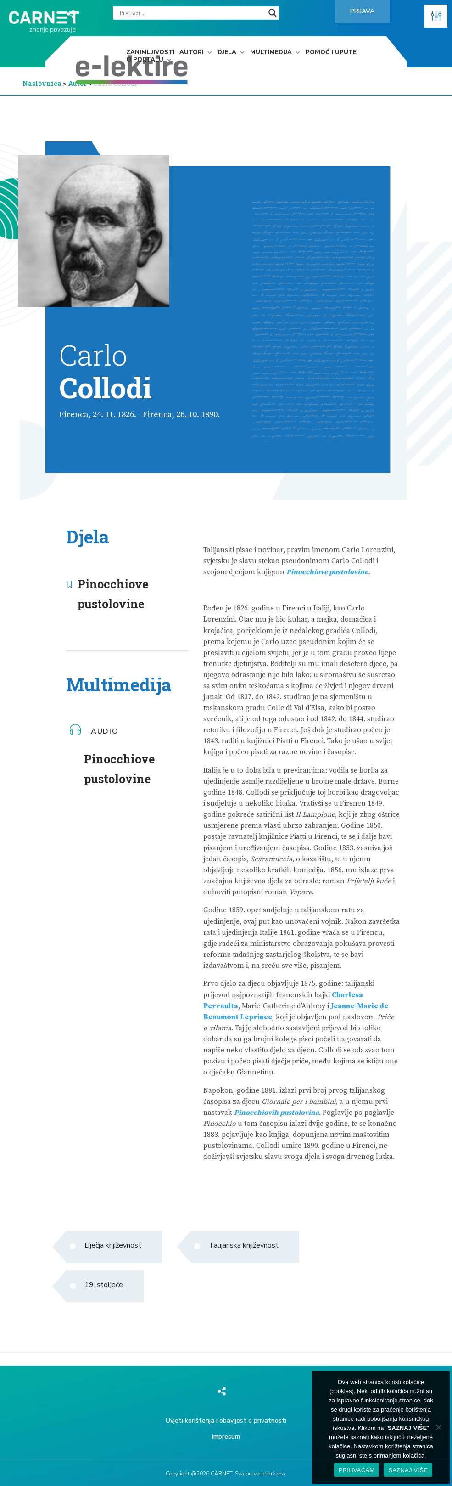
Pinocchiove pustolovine (113, 593)
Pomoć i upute (331, 53)
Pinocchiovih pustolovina (276, 1112)
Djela (227, 53)
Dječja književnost (112, 1245)
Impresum (226, 1436)
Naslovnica (41, 83)
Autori (191, 53)
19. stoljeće (103, 1285)
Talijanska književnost (244, 1245)
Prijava (362, 11)
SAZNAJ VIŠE (408, 1470)
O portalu (144, 60)
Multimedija (271, 53)
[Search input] (192, 12)
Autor (78, 83)
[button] (435, 16)
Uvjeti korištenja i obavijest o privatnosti (226, 1420)
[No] (438, 1427)
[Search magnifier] (272, 12)
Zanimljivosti (150, 53)
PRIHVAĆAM (357, 1470)
